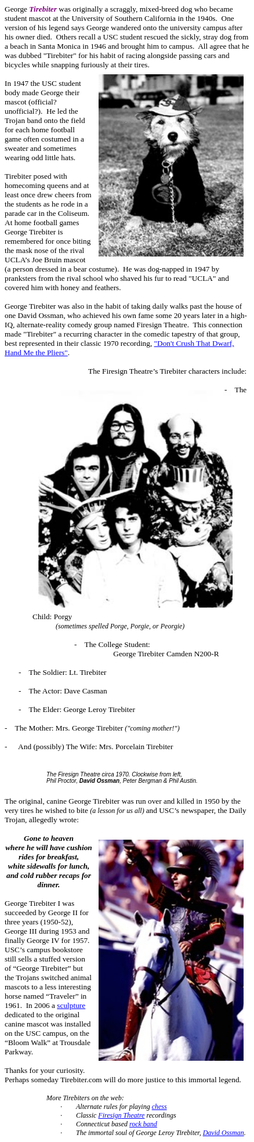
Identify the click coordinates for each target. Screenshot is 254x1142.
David (223, 1133)
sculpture (71, 1005)
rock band (143, 1124)
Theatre (121, 1115)
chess (159, 1107)
